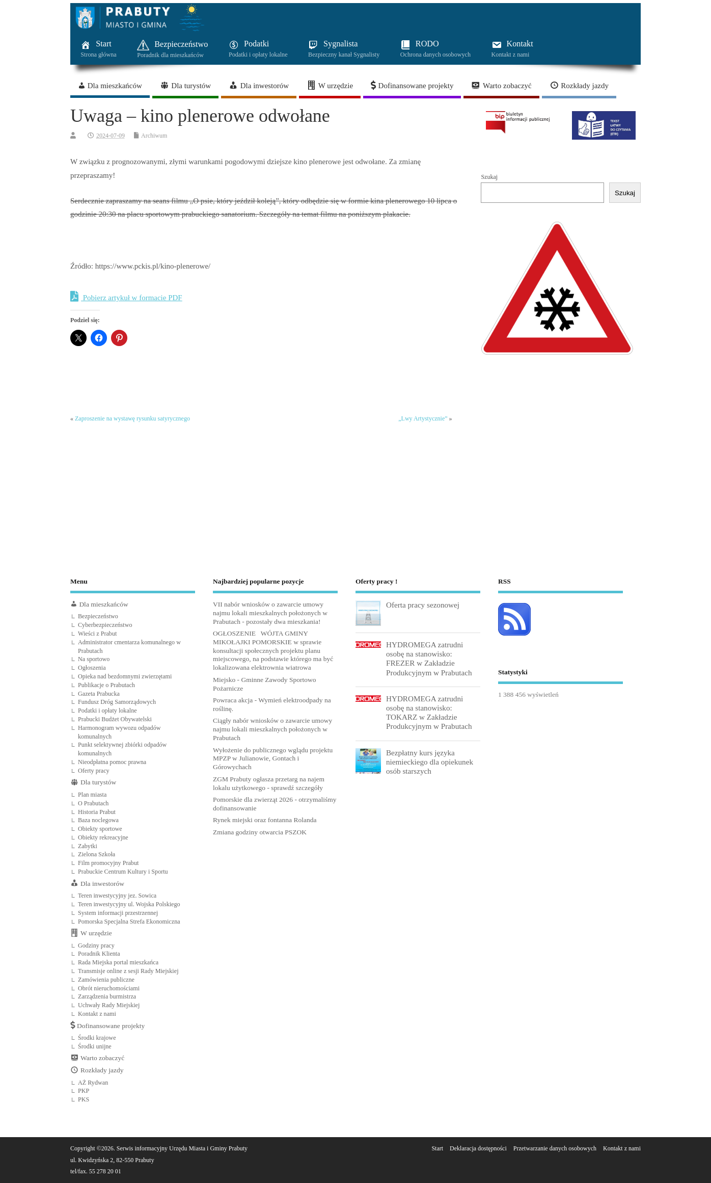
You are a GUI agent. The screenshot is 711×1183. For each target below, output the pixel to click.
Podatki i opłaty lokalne (107, 710)
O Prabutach (93, 803)
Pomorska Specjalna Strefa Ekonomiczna (129, 921)
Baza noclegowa (98, 820)
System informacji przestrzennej (118, 912)
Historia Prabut (97, 812)
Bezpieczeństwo (98, 616)
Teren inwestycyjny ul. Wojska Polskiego (129, 904)
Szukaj (489, 176)
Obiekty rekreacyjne (103, 837)
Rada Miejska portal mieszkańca (118, 962)
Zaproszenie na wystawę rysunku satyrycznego (132, 418)
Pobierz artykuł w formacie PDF (126, 297)
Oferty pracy (94, 770)
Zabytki (87, 846)
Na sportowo (94, 659)
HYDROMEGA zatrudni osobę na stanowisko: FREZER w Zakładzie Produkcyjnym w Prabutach (429, 658)
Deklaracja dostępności (478, 1148)
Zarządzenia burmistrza (107, 996)
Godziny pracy (96, 945)
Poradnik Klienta (99, 953)
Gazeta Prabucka (99, 693)
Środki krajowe (97, 1037)
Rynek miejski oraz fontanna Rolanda (264, 820)
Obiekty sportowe (100, 828)
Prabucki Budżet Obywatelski (115, 719)
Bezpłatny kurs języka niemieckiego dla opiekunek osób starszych (429, 761)
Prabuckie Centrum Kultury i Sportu (123, 871)
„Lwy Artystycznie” (422, 418)
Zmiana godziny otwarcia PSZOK (260, 832)
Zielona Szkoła (96, 854)
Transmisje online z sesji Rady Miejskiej (128, 971)
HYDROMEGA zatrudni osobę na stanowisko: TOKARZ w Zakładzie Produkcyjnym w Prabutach (429, 712)
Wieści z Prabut (97, 633)
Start (437, 1148)
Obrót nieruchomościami (109, 988)
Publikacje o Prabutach (106, 685)
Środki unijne (95, 1046)
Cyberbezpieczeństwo (105, 624)
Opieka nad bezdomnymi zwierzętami (125, 676)
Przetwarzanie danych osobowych (554, 1148)
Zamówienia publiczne (106, 979)
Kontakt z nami (97, 1013)
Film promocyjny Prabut (108, 862)
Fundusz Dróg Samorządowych (117, 701)
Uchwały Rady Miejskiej (109, 1005)
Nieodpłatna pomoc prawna (112, 762)
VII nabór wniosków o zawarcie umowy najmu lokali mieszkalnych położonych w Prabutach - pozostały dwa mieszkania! (270, 612)
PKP (83, 1090)
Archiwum (154, 135)
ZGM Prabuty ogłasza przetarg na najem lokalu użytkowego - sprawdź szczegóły (268, 783)
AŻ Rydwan (93, 1082)
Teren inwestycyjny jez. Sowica (117, 895)
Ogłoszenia (92, 667)
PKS (83, 1099)
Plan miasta (92, 794)
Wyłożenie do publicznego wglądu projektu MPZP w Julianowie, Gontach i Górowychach (273, 758)
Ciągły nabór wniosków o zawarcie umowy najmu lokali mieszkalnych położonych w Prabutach (272, 729)
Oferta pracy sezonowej (422, 604)
